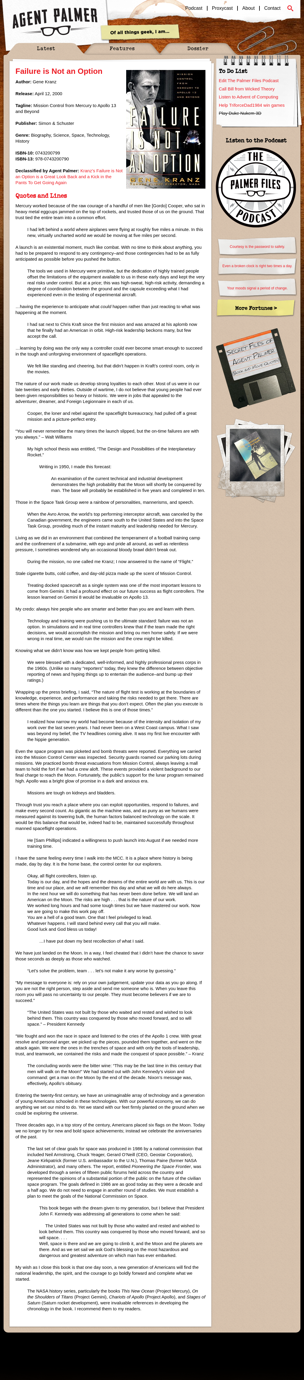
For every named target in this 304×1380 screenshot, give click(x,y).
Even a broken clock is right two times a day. (257, 266)
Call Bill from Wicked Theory (247, 88)
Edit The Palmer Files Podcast (248, 80)
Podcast (193, 8)
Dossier (198, 48)
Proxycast (222, 8)
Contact (272, 8)
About (248, 8)
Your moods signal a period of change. (257, 288)
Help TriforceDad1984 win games (252, 105)
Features (122, 48)
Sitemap (93, 1342)
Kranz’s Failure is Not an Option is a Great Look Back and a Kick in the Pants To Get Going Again (69, 176)
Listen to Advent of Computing (248, 96)
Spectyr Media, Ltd (66, 1342)
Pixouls (288, 1342)
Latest (46, 48)
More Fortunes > (256, 308)
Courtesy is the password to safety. (257, 247)
